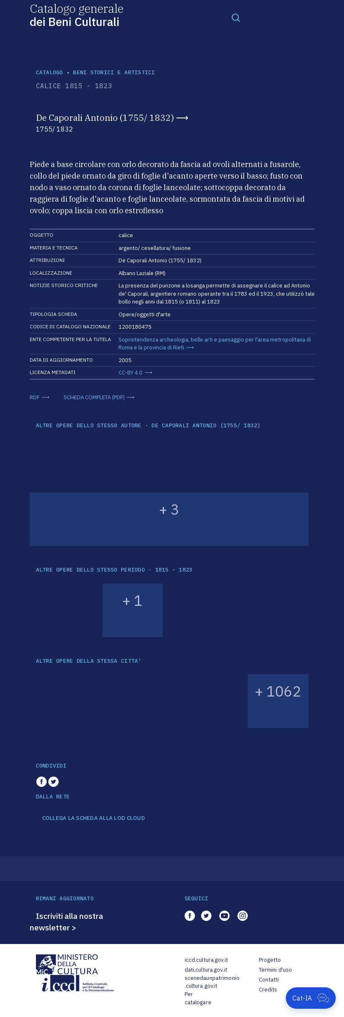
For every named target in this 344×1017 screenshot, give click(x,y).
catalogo (49, 72)
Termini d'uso (275, 969)
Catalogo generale (76, 14)
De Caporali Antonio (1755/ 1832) (105, 117)
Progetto (270, 959)
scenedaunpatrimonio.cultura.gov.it (212, 982)
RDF (35, 397)
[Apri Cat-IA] (311, 998)
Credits (268, 989)
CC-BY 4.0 (130, 372)
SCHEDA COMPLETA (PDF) (94, 397)
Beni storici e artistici (114, 72)
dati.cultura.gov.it (206, 969)
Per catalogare (198, 998)
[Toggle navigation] (235, 17)
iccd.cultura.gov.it (206, 959)
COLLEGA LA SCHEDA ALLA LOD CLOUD (93, 818)
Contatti (269, 979)
